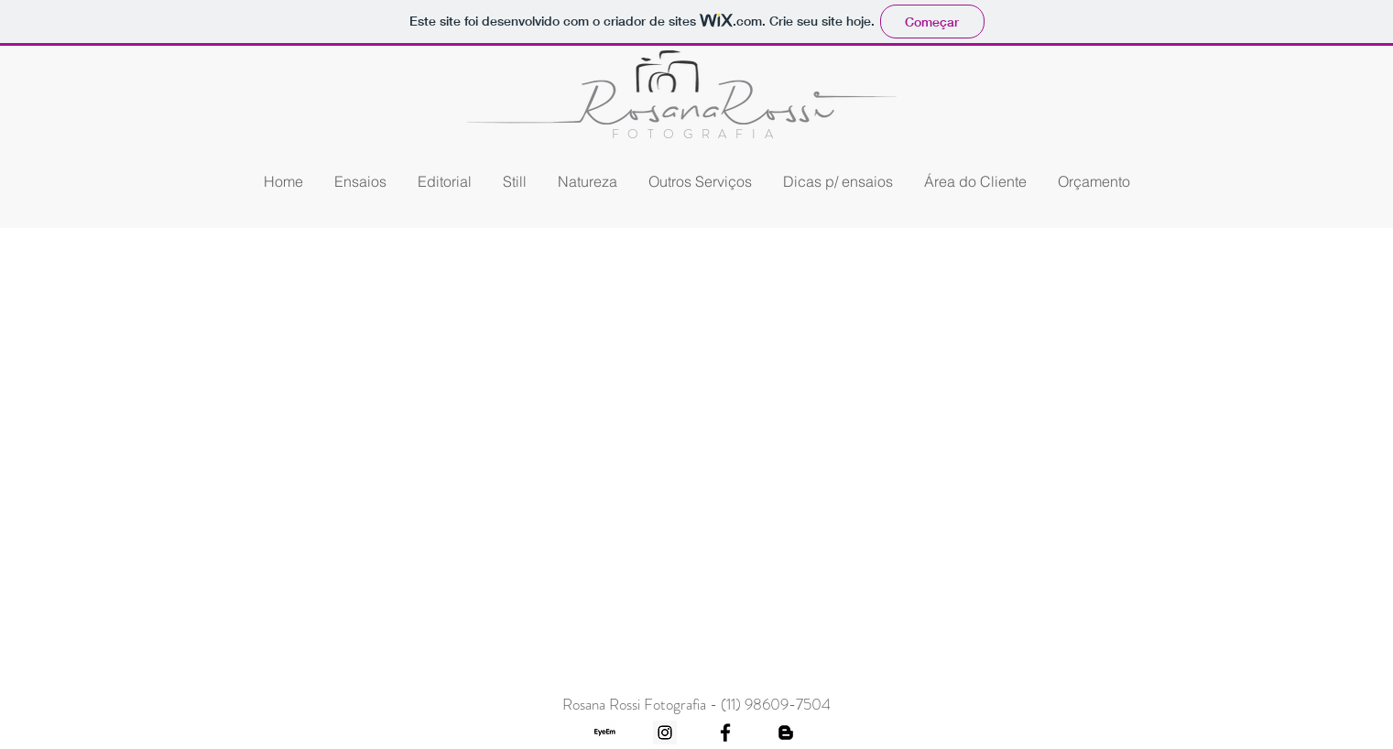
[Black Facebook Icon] (725, 732)
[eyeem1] (604, 732)
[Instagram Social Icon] (665, 732)
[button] (700, 182)
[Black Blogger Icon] (786, 732)
